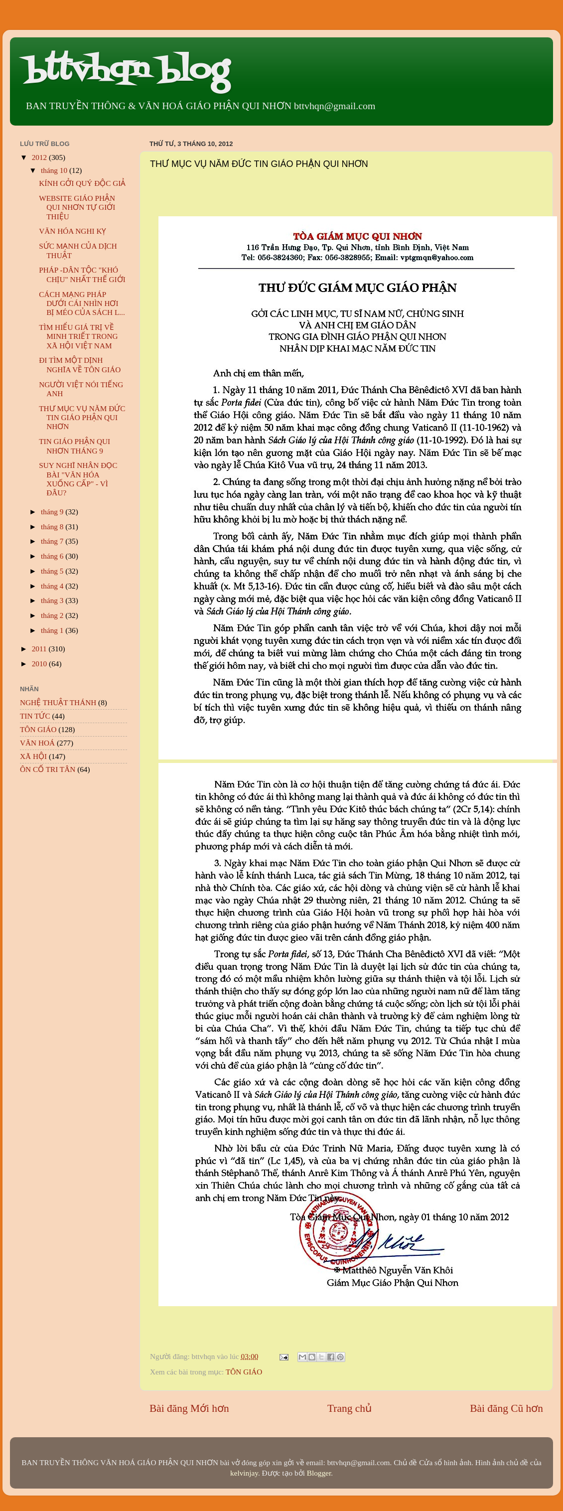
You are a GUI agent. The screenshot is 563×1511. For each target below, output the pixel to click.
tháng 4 (53, 586)
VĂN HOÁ (37, 743)
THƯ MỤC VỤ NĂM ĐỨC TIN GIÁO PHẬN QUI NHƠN (82, 417)
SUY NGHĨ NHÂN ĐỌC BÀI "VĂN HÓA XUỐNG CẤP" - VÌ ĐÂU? (78, 479)
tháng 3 (53, 600)
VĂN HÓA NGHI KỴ (72, 231)
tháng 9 (53, 511)
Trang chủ (349, 1408)
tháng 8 (53, 526)
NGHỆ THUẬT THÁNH (58, 702)
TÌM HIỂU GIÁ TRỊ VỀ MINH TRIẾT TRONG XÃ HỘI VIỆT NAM (78, 336)
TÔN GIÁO (244, 1371)
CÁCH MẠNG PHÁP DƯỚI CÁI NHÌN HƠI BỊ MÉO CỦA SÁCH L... (82, 303)
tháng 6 (53, 556)
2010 (40, 663)
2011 (40, 648)
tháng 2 (53, 615)
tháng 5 (53, 571)
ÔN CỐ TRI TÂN (47, 769)
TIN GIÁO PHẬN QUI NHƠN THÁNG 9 (74, 445)
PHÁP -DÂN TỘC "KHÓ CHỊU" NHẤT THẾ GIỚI (82, 274)
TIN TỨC (35, 716)
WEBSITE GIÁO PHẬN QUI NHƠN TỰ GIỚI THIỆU (77, 207)
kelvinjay (244, 1473)
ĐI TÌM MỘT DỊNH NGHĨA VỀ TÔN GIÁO (80, 364)
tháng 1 (53, 630)
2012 (40, 157)
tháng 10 (55, 170)
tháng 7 (53, 541)
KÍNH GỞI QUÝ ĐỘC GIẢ (82, 183)
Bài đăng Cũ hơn (506, 1408)
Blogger (319, 1473)
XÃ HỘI (33, 756)
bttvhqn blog (127, 71)
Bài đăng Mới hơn (189, 1408)
